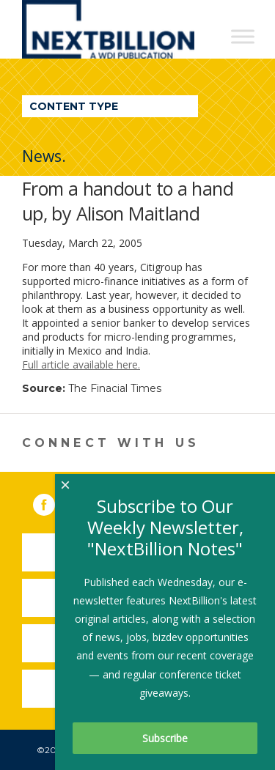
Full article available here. (81, 364)
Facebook (54, 501)
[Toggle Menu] (242, 36)
